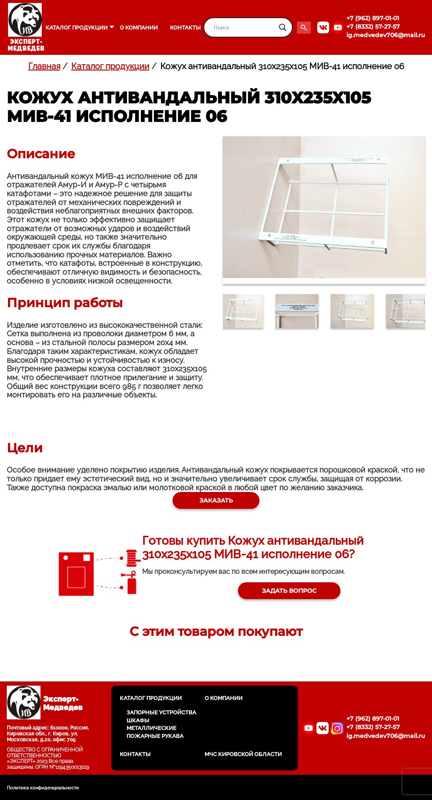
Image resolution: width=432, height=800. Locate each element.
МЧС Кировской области (243, 754)
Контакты (185, 27)
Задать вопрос (285, 600)
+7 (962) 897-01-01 (372, 18)
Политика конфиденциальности (43, 788)
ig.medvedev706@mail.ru (385, 35)
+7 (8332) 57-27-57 (373, 26)
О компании (139, 27)
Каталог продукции (77, 27)
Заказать (216, 503)
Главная (44, 66)
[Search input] (244, 27)
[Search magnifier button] (283, 27)
